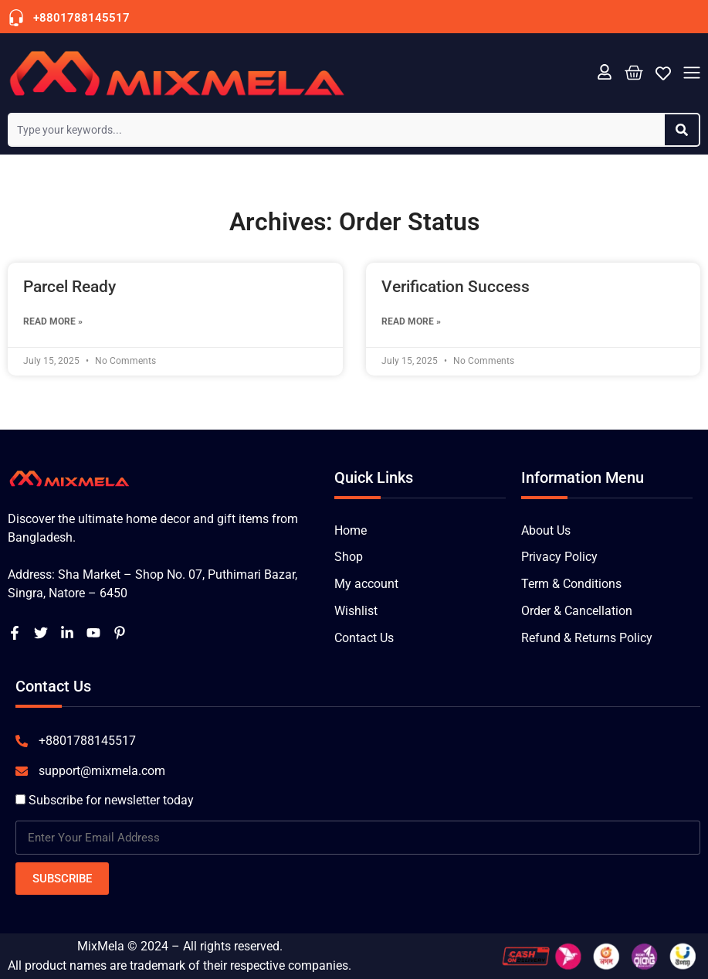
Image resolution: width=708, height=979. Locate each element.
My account (366, 584)
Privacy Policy (559, 557)
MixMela (100, 946)
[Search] (682, 129)
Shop (348, 557)
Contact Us (364, 638)
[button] (691, 74)
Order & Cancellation (576, 611)
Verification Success (455, 286)
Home (350, 530)
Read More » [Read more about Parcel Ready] (53, 321)
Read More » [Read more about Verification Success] (411, 321)
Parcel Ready (69, 286)
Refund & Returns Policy (586, 638)
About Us (546, 530)
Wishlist (356, 611)
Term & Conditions (571, 584)
